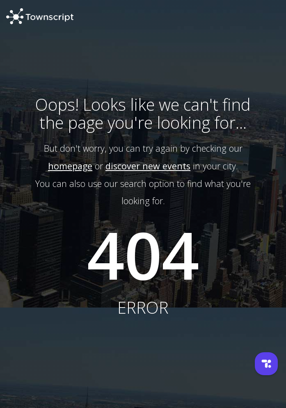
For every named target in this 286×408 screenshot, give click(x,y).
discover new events (147, 166)
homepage (70, 166)
